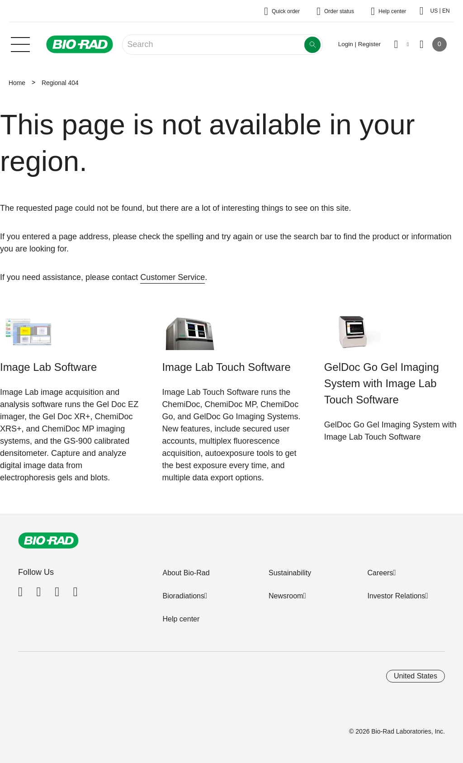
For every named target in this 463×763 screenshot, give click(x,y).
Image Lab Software (48, 367)
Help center (180, 619)
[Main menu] (20, 43)
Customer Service (172, 277)
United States (415, 676)
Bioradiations (183, 596)
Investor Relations (396, 596)
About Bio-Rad (185, 573)
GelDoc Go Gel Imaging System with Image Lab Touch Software (381, 383)
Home (17, 82)
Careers (380, 573)
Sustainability (290, 573)
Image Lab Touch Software (226, 367)
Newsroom (286, 596)
